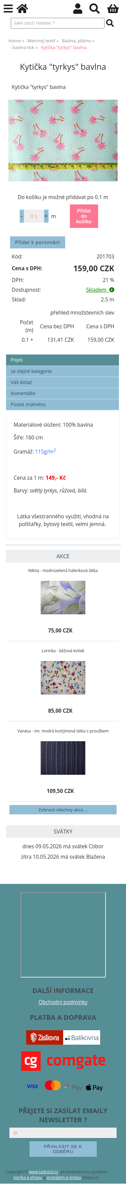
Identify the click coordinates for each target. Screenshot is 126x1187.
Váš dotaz (21, 382)
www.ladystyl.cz (43, 1172)
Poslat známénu (28, 404)
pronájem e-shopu (63, 1177)
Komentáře (23, 393)
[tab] (62, 354)
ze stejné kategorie (31, 371)
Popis (17, 360)
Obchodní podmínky (63, 1002)
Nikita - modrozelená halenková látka (63, 570)
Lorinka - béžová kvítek (63, 651)
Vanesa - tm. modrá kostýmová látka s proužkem (63, 731)
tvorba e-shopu (27, 1177)
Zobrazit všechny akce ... (62, 810)
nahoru (116, 1177)
